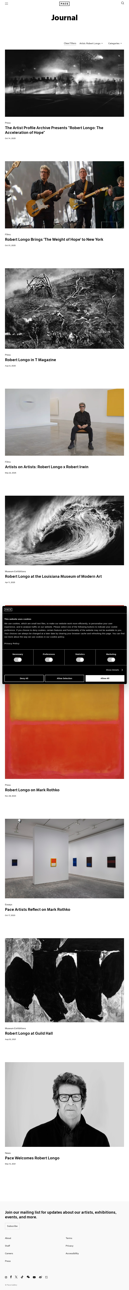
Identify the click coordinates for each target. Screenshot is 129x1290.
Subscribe (12, 1226)
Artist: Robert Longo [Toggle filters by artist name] (91, 43)
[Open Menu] (6, 3)
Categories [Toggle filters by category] (115, 43)
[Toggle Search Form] (122, 3)
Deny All (24, 678)
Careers (9, 1253)
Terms (69, 1238)
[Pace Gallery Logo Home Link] (64, 4)
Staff (7, 1245)
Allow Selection (64, 678)
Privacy (69, 1245)
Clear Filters (70, 43)
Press (8, 1261)
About (8, 1238)
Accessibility (72, 1253)
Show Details (112, 670)
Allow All (105, 678)
